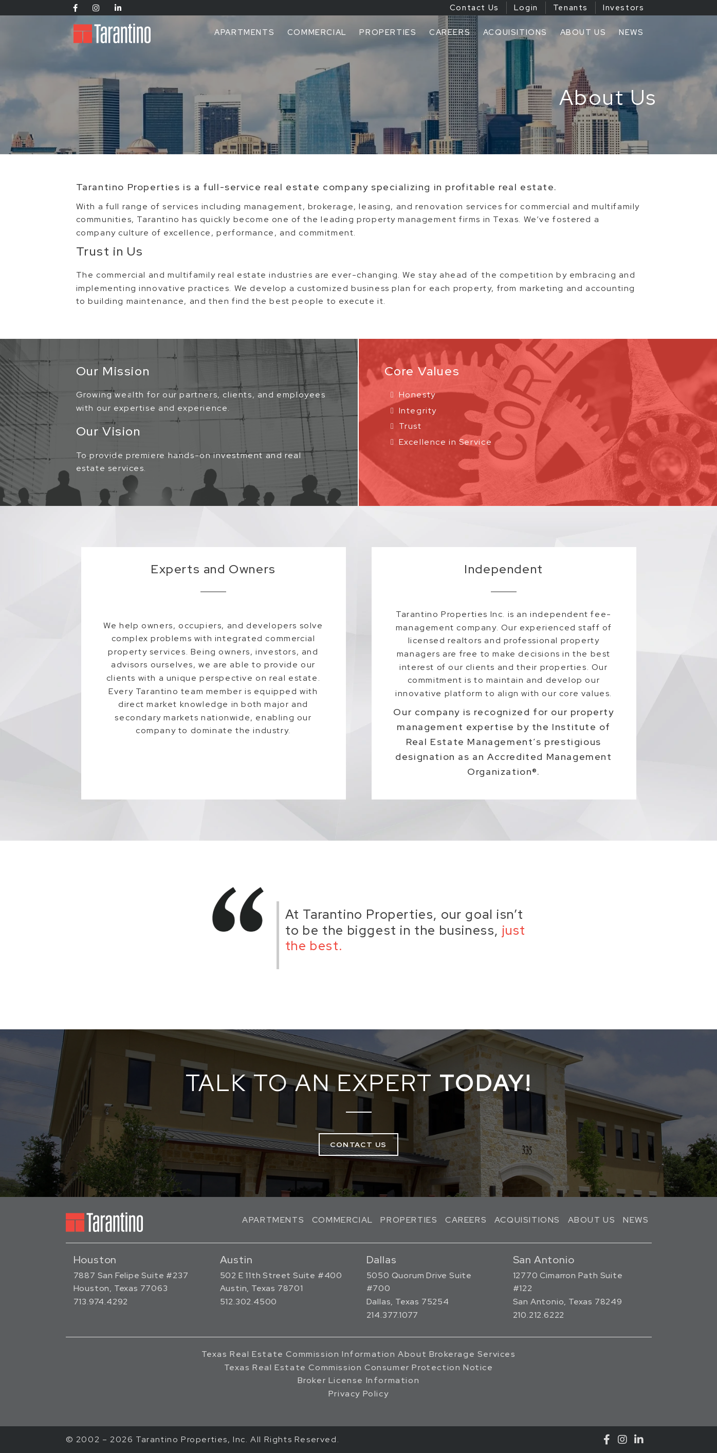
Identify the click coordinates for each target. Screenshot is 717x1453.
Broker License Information (359, 1380)
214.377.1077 (392, 1315)
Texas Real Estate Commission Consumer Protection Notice (358, 1367)
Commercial (317, 32)
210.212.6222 (539, 1315)
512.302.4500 (249, 1301)
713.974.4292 (100, 1301)
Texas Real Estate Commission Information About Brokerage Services (358, 1354)
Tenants (570, 8)
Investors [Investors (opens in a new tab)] (623, 8)
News (631, 32)
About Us (583, 32)
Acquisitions (515, 32)
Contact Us (474, 8)
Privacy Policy (358, 1393)
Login (526, 8)
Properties (387, 32)
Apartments (244, 32)
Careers (449, 32)
